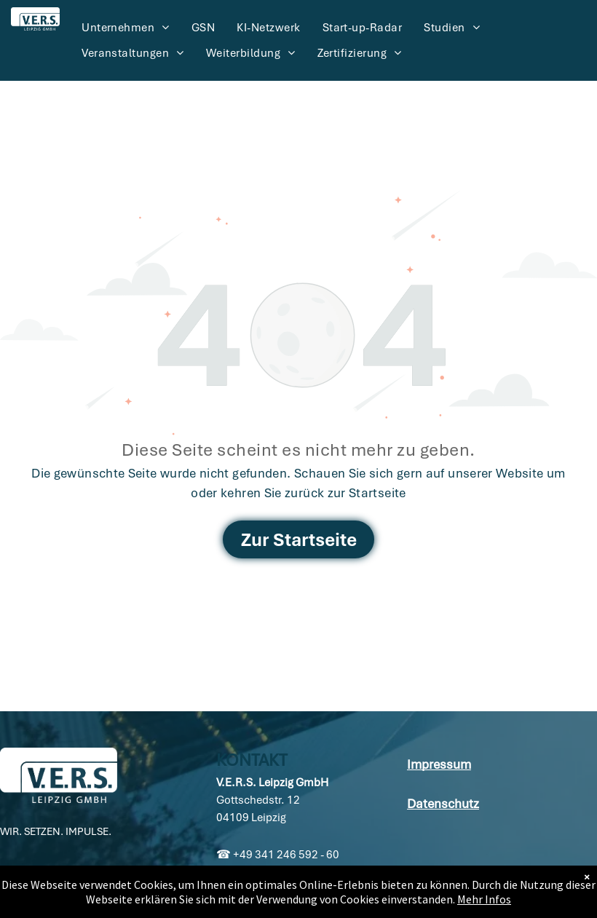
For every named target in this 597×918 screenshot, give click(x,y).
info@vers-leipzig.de (279, 889)
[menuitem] (126, 27)
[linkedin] (11, 884)
